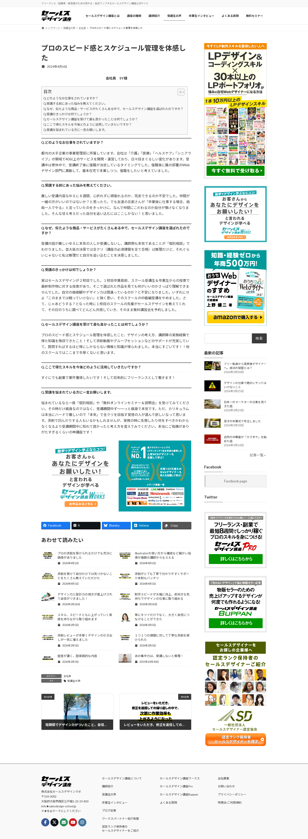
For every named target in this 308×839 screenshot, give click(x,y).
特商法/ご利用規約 (230, 802)
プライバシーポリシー (232, 794)
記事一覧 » (258, 455)
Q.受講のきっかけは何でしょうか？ (67, 114)
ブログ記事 (109, 810)
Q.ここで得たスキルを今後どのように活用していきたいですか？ (87, 124)
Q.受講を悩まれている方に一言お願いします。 (75, 130)
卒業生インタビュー (115, 802)
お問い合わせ (226, 786)
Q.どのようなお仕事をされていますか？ (70, 98)
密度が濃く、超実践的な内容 (77, 656)
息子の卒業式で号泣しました (242, 421)
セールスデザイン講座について (122, 778)
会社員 (67, 676)
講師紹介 (107, 786)
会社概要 (223, 778)
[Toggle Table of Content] (178, 92)
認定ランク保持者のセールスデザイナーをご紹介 (120, 828)
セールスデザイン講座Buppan (179, 794)
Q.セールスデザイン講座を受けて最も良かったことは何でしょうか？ (90, 119)
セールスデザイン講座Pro (176, 786)
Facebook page (235, 481)
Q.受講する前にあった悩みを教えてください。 (75, 103)
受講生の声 (73, 680)
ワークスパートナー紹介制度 (120, 818)
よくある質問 (168, 802)
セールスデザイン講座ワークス (180, 778)
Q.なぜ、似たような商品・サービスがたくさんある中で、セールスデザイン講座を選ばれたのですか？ (113, 109)
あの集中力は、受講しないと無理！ (159, 656)
